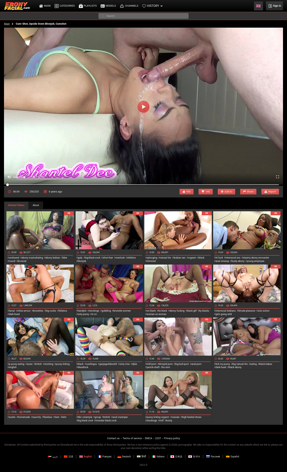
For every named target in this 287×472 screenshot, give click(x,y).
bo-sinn (166, 367)
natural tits (165, 257)
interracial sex (232, 257)
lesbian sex (180, 257)
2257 (158, 438)
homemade (24, 417)
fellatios (62, 310)
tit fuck (219, 257)
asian (30, 364)
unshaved (14, 257)
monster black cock (105, 420)
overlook (120, 257)
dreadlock (83, 367)
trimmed (151, 261)
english (12, 367)
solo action (264, 310)
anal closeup (222, 261)
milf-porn (151, 364)
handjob (82, 310)
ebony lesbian (52, 257)
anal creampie (119, 417)
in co (94, 314)
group (98, 417)
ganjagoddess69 (108, 364)
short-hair (108, 257)
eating (253, 364)
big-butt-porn (182, 364)
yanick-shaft (153, 367)
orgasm (192, 257)
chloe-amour (24, 310)
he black (162, 310)
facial (12, 310)
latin (64, 417)
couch (12, 261)
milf (162, 420)
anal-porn (196, 364)
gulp (80, 257)
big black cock (85, 420)
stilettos (131, 257)
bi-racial (22, 261)
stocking (48, 364)
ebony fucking (177, 310)
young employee (255, 261)
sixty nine (124, 364)
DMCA (148, 438)
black (202, 257)
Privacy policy (172, 438)
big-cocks (51, 310)
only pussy (83, 314)
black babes (265, 364)
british (38, 364)
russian (176, 417)
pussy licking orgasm (158, 417)
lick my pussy (223, 364)
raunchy (36, 417)
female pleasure (246, 310)
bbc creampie (85, 417)
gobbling (106, 310)
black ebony (235, 367)
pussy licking (63, 364)
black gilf (192, 310)
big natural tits (240, 364)
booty (169, 420)
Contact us (113, 438)
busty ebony (238, 261)
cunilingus (91, 364)
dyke (134, 364)
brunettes (38, 310)
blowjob (82, 261)
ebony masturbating (32, 257)
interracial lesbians (226, 310)
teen (57, 417)
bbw (65, 257)
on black (151, 310)
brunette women (122, 310)
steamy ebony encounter (256, 257)
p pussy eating (16, 364)
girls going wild (224, 314)
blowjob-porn (166, 364)
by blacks (204, 310)
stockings (94, 310)
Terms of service (132, 438)
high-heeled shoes (191, 417)
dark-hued (14, 314)
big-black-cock (92, 257)
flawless (47, 417)
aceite (12, 417)
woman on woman (157, 314)
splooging (152, 257)
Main (7, 23)
